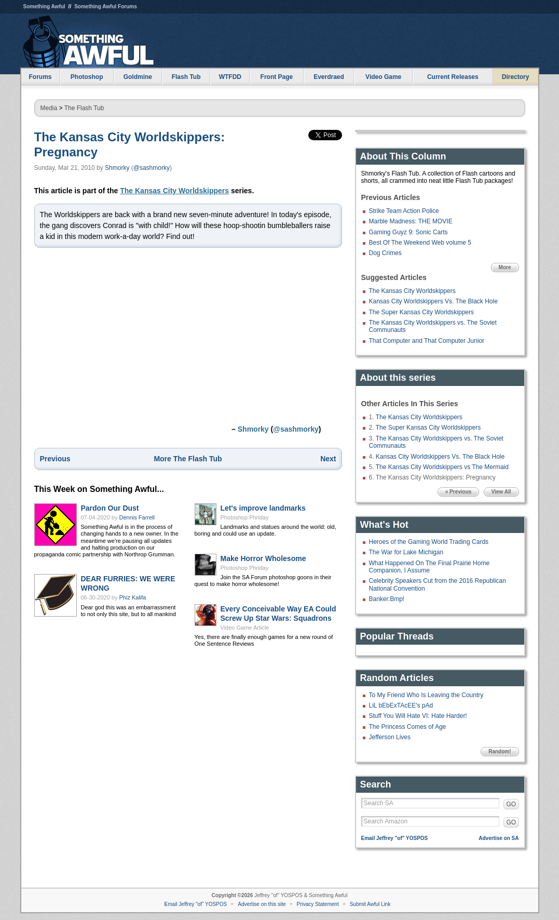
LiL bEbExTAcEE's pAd (401, 705)
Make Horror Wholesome (263, 558)
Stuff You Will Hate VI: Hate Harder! (418, 715)
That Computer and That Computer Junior (427, 340)
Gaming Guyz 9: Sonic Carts (408, 232)
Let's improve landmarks (263, 508)
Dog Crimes (385, 253)
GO (511, 804)
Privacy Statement (318, 904)
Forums (40, 77)
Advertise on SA (499, 838)
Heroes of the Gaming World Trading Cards (429, 541)
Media (49, 108)
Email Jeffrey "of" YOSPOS (394, 838)
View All (501, 492)
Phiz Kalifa (132, 597)
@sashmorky (151, 167)
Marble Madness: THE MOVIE (411, 221)
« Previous (458, 492)
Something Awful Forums (105, 6)
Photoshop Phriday (245, 517)
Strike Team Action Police (404, 211)
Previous (55, 459)
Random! (499, 751)
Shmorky (117, 167)
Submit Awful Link (370, 904)
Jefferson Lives (390, 737)
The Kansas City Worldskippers (174, 190)
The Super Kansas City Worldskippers (421, 312)
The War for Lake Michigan (406, 552)
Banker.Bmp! (387, 599)
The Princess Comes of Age (407, 726)
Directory (515, 77)
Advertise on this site (261, 904)
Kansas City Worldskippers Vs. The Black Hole (433, 301)
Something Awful (44, 6)
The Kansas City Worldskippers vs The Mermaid (442, 467)
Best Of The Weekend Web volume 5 (420, 242)
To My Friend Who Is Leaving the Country (426, 695)
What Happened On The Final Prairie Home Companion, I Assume (429, 566)
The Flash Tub (84, 108)
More (505, 267)
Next (328, 459)
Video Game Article (245, 627)
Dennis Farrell (137, 517)
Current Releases (453, 77)
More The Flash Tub (188, 459)
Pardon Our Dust (110, 508)
